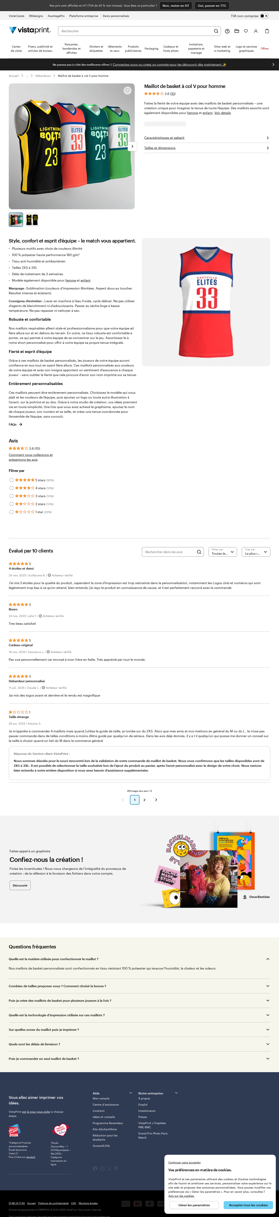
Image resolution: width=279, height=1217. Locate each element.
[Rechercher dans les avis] (170, 541)
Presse (142, 1106)
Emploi (142, 1093)
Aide (113, 1082)
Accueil (14, 64)
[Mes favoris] (246, 20)
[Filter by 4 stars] (12, 477)
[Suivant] (156, 789)
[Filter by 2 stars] (12, 493)
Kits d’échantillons (105, 1118)
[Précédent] (123, 789)
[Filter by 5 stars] (12, 469)
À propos (144, 1087)
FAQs (16, 413)
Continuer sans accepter (184, 1162)
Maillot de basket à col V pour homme (83, 64)
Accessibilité (101, 1134)
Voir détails (222, 102)
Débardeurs (43, 64)
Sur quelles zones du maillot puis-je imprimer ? (44, 1018)
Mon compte (101, 1087)
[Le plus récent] (256, 541)
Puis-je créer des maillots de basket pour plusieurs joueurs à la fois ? (60, 989)
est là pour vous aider (36, 1100)
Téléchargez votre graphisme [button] (207, 148)
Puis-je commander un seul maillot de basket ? (44, 1047)
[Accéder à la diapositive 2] (32, 208)
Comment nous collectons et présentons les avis (31, 446)
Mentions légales (88, 1192)
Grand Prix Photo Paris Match (153, 1124)
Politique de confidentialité (53, 1192)
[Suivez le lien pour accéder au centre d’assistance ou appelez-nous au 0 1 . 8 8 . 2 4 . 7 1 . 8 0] (227, 19)
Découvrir (20, 874)
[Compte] (256, 20)
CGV (73, 1192)
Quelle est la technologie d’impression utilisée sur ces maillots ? (57, 1004)
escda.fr (30, 1146)
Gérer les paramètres (194, 1205)
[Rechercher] (216, 20)
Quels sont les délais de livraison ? (34, 1033)
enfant (208, 102)
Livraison (98, 1099)
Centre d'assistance (106, 1093)
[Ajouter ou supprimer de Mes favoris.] (128, 79)
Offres (265, 37)
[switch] (253, 4)
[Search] (199, 541)
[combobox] (136, 20)
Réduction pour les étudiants (105, 1126)
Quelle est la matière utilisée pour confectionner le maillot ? (53, 948)
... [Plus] (27, 64)
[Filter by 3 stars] (12, 485)
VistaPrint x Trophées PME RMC (152, 1114)
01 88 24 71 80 (17, 1192)
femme (192, 102)
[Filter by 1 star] (12, 501)
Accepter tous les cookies (248, 1205)
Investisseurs (146, 1099)
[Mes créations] (236, 20)
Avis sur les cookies (181, 1196)
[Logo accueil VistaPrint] (30, 20)
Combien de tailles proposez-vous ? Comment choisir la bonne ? (57, 975)
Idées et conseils (104, 1106)
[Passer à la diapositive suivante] (132, 135)
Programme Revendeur (108, 1112)
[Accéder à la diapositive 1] (16, 208)
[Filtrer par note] (223, 541)
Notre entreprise (158, 1082)
